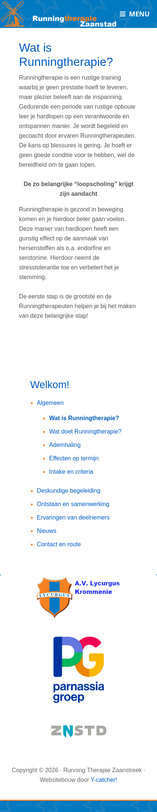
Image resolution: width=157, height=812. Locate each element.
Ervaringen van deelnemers (73, 517)
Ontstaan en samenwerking (73, 504)
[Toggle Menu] (134, 13)
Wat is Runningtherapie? (84, 418)
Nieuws (46, 531)
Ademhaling (65, 445)
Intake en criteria (71, 472)
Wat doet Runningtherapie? (85, 431)
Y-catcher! (103, 780)
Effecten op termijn (74, 458)
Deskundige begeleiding (68, 490)
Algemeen (50, 403)
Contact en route (59, 544)
